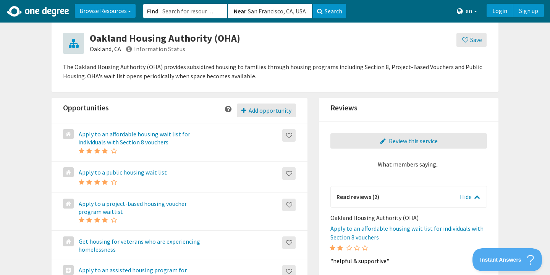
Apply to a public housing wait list (122, 172)
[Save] (471, 40)
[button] (275, 137)
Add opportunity (266, 110)
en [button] (467, 11)
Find (153, 11)
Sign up (528, 11)
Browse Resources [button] (105, 11)
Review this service (409, 141)
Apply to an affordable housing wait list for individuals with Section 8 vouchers (134, 138)
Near (240, 11)
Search (329, 11)
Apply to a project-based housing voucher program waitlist (132, 207)
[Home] (38, 11)
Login (499, 11)
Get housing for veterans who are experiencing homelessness (139, 245)
